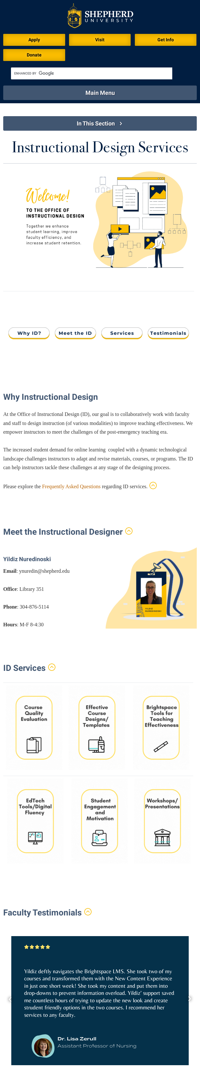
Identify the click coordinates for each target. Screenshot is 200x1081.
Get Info (165, 39)
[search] (91, 73)
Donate (34, 54)
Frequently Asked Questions (71, 486)
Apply (34, 39)
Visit (100, 39)
